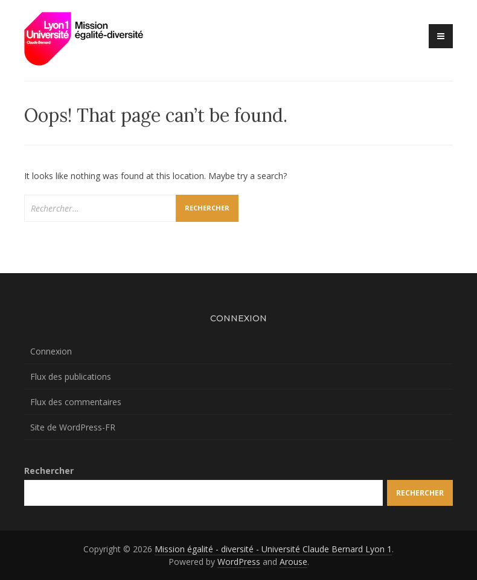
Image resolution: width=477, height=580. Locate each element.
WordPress (238, 561)
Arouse (293, 561)
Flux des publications (70, 376)
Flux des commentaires (75, 402)
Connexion (51, 351)
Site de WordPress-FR (72, 427)
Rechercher (49, 470)
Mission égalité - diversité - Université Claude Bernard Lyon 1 (273, 549)
